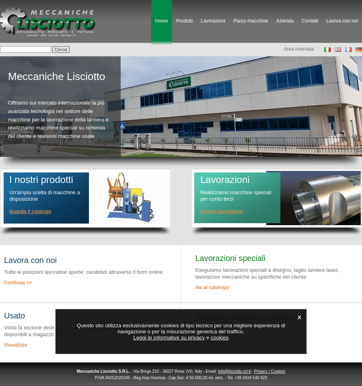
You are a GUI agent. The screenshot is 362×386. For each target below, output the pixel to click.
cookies (220, 338)
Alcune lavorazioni (221, 211)
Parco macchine (250, 21)
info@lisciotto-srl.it (234, 371)
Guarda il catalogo (30, 211)
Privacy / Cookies (269, 371)
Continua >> (18, 282)
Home (161, 21)
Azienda (285, 21)
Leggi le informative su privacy (169, 338)
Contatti (310, 21)
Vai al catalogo (211, 287)
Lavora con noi (342, 21)
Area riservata (299, 49)
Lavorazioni (213, 21)
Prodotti (184, 21)
